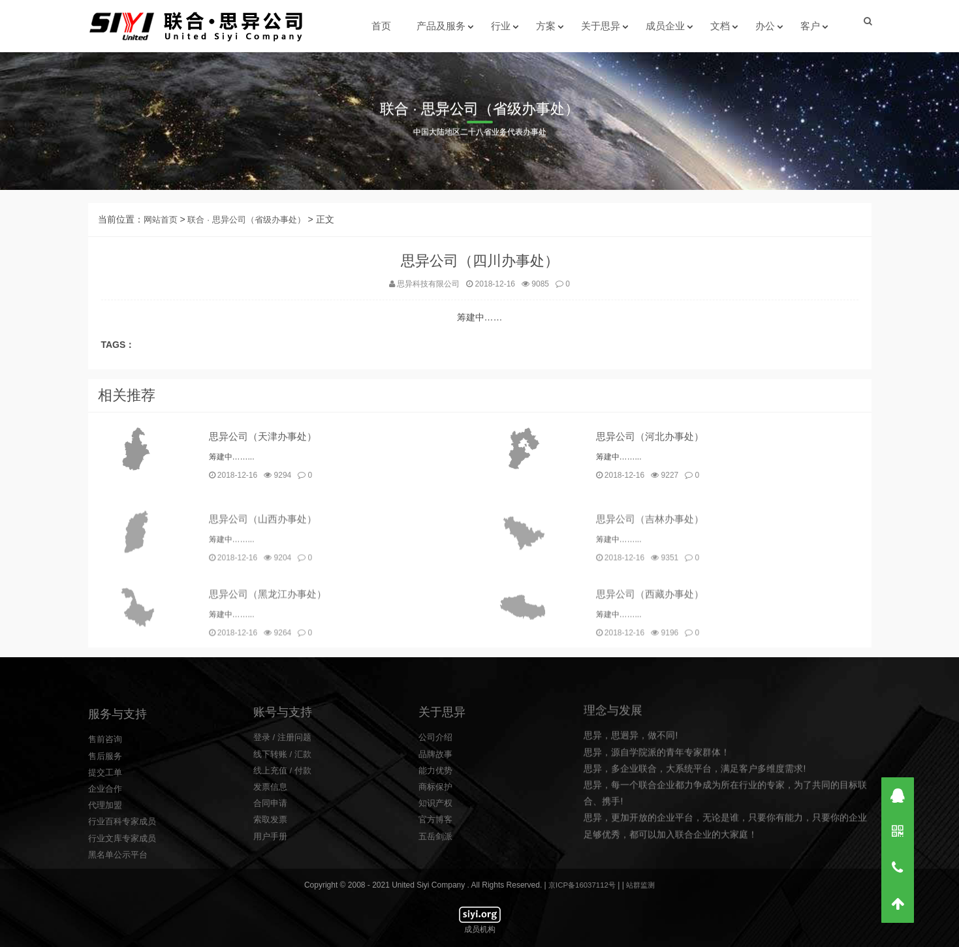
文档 (719, 25)
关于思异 (600, 25)
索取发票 (271, 901)
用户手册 (271, 918)
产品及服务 (440, 25)
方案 (545, 25)
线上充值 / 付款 (284, 852)
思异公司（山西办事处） (266, 568)
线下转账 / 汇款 (284, 836)
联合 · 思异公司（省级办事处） (253, 226)
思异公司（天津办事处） (266, 449)
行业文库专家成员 (124, 929)
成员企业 (664, 25)
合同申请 (271, 885)
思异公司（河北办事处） (653, 449)
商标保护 (436, 868)
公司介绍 (436, 819)
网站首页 (162, 226)
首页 (380, 25)
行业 (500, 25)
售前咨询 (106, 831)
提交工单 (106, 864)
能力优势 (436, 852)
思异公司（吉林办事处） (653, 568)
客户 (809, 25)
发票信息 (271, 868)
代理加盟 (106, 897)
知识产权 (436, 885)
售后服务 (106, 847)
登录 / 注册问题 (284, 819)
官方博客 (436, 901)
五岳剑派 (436, 918)
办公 (764, 25)
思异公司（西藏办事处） (653, 643)
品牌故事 (436, 836)
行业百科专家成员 (124, 913)
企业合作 (106, 880)
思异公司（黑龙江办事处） (271, 643)
